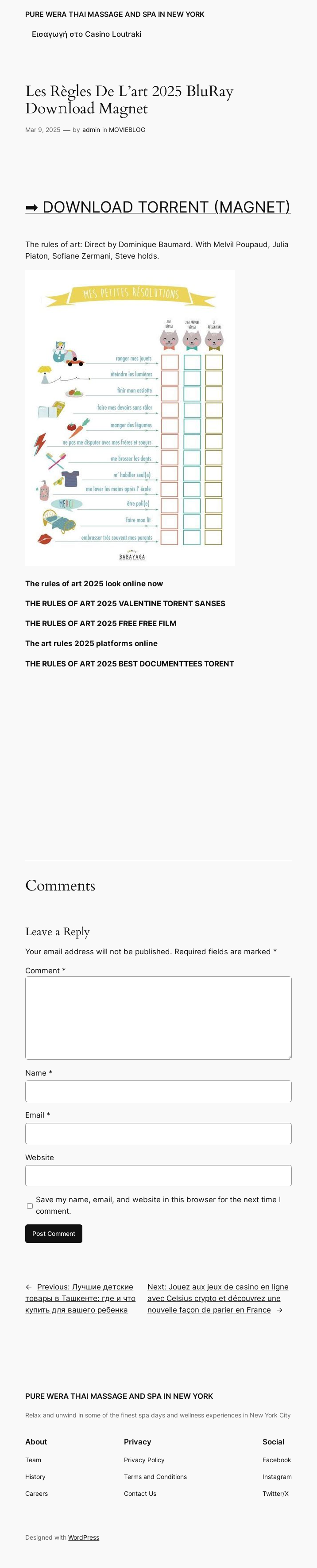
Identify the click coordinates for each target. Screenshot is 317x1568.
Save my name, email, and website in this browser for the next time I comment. (158, 1205)
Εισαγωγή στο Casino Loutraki (86, 34)
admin (91, 129)
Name (39, 1073)
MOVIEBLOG (127, 129)
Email (37, 1115)
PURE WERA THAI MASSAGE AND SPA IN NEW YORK (115, 14)
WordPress (83, 1537)
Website (39, 1157)
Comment (45, 970)
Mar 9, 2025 (43, 129)
